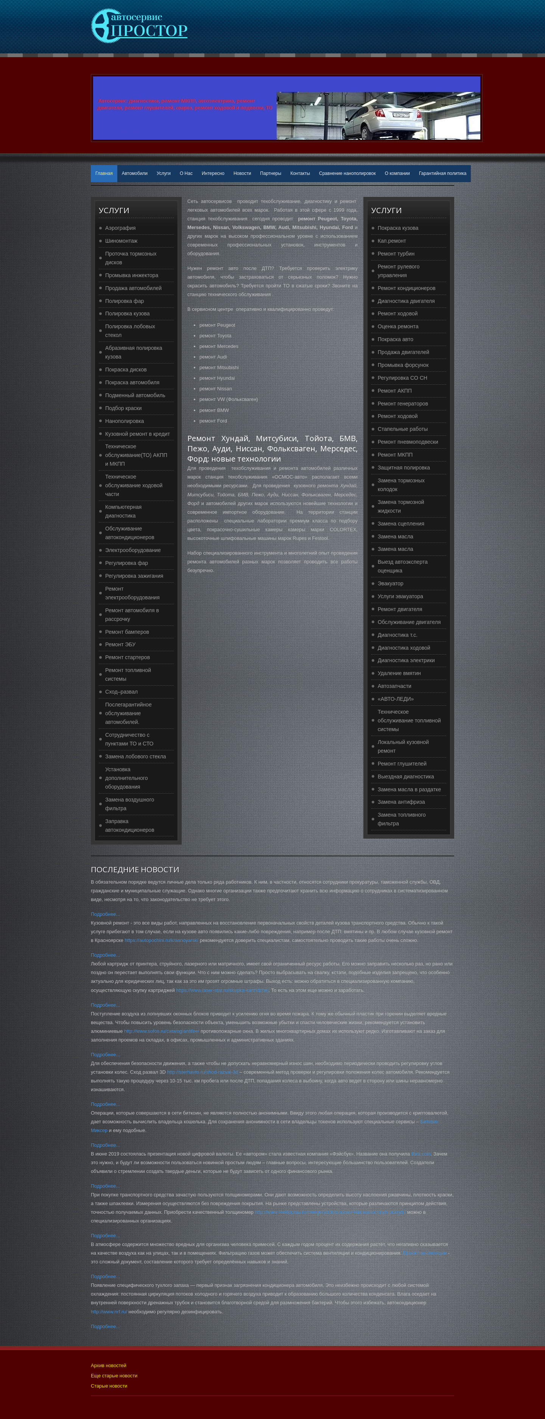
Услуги (164, 173)
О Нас (186, 173)
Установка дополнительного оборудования (126, 778)
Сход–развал (121, 692)
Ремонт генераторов (403, 404)
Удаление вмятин (399, 673)
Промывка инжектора (131, 275)
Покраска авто (395, 339)
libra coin (421, 1154)
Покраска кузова (398, 228)
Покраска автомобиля (132, 382)
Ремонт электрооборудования (132, 593)
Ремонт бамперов (127, 632)
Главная (104, 173)
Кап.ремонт (392, 241)
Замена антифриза (401, 802)
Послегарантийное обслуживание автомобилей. (128, 713)
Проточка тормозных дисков (131, 258)
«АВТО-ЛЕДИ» (396, 699)
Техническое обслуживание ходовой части (133, 485)
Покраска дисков (126, 369)
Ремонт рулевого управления (399, 271)
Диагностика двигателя (406, 301)
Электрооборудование (133, 550)
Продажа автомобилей (133, 288)
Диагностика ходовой (404, 648)
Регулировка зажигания (134, 576)
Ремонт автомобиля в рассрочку (132, 614)
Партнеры (270, 173)
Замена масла (395, 536)
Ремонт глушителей (402, 764)
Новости (242, 173)
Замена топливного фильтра (402, 819)
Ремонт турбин (396, 254)
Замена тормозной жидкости (401, 506)
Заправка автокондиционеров (129, 825)
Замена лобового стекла (135, 756)
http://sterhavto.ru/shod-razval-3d (202, 1072)
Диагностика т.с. (397, 635)
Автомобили (135, 173)
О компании (397, 173)
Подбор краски (123, 408)
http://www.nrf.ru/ (109, 1312)
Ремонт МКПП (395, 455)
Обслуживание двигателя (409, 622)
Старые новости (109, 1386)
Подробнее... (105, 914)
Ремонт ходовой (398, 313)
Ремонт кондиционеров (407, 288)
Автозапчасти (394, 686)
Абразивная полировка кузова (133, 352)
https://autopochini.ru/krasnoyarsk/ (162, 940)
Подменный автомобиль (135, 395)
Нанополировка (124, 421)
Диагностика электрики (406, 660)
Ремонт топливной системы (128, 674)
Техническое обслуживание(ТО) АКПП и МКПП (136, 455)
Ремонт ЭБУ (120, 644)
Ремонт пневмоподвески (408, 442)
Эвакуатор (390, 583)
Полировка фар (124, 301)
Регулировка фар (126, 563)
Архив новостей (108, 1365)
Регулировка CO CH (402, 378)
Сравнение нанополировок (347, 173)
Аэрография (120, 228)
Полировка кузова (127, 313)
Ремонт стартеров (127, 657)
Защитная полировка (404, 468)
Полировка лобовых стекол (130, 330)
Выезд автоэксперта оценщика (403, 566)
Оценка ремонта (398, 326)
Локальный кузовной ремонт (403, 746)
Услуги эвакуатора (400, 596)
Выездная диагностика (406, 776)
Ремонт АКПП (395, 391)
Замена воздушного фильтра (129, 804)
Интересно (213, 173)
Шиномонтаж (121, 241)
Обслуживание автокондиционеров (129, 532)
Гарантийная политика (443, 173)
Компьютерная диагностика (123, 511)
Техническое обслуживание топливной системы (409, 720)
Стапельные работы (403, 429)
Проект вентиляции (425, 1253)
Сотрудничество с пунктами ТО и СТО (129, 739)
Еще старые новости (114, 1375)
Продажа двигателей (403, 352)
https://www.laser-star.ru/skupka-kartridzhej (222, 990)
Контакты (300, 173)
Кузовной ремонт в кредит (137, 434)
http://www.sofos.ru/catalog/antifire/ (161, 1031)
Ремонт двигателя (400, 609)
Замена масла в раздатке (409, 789)
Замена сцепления (401, 524)
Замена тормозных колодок (401, 484)
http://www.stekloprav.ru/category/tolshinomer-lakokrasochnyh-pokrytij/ (330, 1212)
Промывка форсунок (403, 365)
